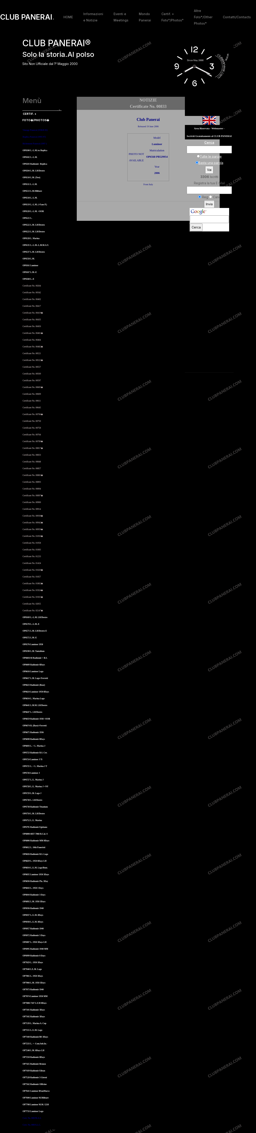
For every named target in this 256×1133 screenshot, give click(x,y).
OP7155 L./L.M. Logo (32, 1030)
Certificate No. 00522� (33, 360)
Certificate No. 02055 (32, 604)
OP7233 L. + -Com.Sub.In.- (35, 1044)
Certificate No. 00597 (32, 380)
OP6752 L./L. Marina (32, 820)
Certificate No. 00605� (33, 387)
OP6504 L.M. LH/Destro (34, 171)
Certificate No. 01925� (33, 597)
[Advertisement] (148, 212)
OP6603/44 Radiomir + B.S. (35, 658)
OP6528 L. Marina (31, 238)
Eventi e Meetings (121, 17)
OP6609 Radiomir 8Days (34, 665)
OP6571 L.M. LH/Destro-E (35, 631)
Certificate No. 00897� (33, 495)
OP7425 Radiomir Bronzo (34, 1064)
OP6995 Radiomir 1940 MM (35, 949)
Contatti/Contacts (237, 17)
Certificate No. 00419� (33, 313)
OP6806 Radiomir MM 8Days (36, 841)
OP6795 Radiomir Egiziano (35, 827)
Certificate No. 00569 (32, 374)
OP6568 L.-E (28, 279)
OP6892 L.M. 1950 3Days (34, 901)
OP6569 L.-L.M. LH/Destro (35, 617)
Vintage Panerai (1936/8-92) (35, 130)
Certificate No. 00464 (32, 340)
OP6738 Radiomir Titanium (35, 807)
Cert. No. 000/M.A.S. (32, 1118)
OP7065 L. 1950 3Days (33, 976)
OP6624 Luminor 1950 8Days (36, 692)
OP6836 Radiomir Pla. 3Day (35, 881)
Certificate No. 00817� (33, 448)
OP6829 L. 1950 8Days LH (35, 861)
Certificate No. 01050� (33, 536)
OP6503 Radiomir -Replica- (35, 164)
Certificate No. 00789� (33, 441)
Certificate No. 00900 (32, 502)
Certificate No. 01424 (32, 563)
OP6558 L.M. (29, 259)
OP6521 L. (27, 218)
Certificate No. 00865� (33, 475)
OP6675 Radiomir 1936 (33, 732)
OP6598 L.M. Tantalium (33, 651)
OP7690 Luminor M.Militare (36, 1098)
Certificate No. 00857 (32, 468)
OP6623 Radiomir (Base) (34, 685)
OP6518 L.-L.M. (30, 198)
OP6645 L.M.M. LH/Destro (35, 705)
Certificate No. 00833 (32, 455)
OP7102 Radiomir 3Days (34, 1016)
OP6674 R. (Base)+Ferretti (35, 726)
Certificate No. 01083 (32, 550)
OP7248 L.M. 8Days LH (33, 1050)
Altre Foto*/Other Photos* (203, 17)
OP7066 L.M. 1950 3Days (34, 983)
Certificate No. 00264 (32, 286)
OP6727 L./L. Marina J (33, 780)
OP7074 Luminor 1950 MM (35, 996)
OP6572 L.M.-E (30, 638)
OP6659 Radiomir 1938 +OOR (36, 719)
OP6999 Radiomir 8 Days (34, 956)
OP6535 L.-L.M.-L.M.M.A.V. (36, 245)
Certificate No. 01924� (33, 590)
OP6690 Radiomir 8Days (34, 739)
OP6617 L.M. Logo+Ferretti (35, 678)
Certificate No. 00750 (32, 421)
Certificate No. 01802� (33, 583)
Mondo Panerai (145, 17)
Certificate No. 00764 (32, 435)
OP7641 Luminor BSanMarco (36, 1091)
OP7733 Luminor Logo (33, 1111)
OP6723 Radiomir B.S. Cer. (35, 753)
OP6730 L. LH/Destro (32, 800)
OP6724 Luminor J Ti (32, 759)
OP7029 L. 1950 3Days (33, 962)
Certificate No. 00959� (33, 529)
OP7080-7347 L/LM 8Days (35, 1003)
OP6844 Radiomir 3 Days (34, 895)
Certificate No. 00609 (32, 394)
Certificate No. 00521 (32, 353)
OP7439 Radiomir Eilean (34, 1071)
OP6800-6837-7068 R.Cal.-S (35, 834)
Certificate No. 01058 (32, 543)
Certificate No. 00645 (32, 407)
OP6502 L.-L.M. (30, 157)
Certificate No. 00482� (33, 347)
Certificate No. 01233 (32, 556)
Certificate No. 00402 (32, 299)
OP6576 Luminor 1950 (33, 644)
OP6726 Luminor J (31, 773)
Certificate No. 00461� (33, 333)
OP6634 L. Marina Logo (33, 698)
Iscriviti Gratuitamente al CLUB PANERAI (209, 136)
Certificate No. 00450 (32, 326)
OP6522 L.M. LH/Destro (34, 225)
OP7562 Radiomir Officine (35, 1084)
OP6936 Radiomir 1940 (33, 908)
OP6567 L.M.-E (30, 272)
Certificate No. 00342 (32, 292)
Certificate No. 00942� (33, 523)
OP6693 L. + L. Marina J (34, 746)
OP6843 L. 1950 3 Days (33, 888)
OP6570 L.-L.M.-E (31, 624)
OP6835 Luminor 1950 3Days (36, 874)
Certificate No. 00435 (32, 319)
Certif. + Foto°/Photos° (172, 17)
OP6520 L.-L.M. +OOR (33, 211)
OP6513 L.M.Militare (32, 191)
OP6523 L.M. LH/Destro (34, 232)
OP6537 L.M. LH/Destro (34, 252)
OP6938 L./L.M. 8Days (33, 922)
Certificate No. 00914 (32, 509)
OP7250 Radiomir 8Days (34, 1057)
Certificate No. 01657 (32, 577)
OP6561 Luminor (30, 265)
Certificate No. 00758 (32, 428)
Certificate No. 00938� (33, 516)
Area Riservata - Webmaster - (209, 128)
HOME (68, 17)
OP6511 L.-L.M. (30, 184)
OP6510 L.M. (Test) (31, 177)
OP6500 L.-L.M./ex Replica (35, 150)
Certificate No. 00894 (32, 489)
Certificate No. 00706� (33, 414)
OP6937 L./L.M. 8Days (33, 915)
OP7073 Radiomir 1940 (33, 989)
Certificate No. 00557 (32, 367)
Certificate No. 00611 (32, 401)
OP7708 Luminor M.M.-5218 (36, 1104)
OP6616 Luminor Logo (33, 671)
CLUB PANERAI (27, 17)
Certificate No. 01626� (33, 570)
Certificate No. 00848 (32, 462)
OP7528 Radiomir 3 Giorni (35, 1077)
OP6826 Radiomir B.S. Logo (35, 854)
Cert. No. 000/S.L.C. (32, 1125)
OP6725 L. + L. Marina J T (35, 766)
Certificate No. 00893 (32, 482)
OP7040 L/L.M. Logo (32, 969)
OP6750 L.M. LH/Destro (34, 813)
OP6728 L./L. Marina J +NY (35, 786)
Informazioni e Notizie (93, 17)
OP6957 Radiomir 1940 (33, 929)
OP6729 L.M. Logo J (32, 793)
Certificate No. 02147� (33, 610)
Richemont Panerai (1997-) (35, 144)
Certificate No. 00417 (32, 306)
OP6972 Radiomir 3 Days (34, 935)
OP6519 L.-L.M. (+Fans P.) (35, 204)
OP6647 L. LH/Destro (32, 712)
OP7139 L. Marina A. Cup (34, 1023)
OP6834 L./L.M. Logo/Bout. (35, 868)
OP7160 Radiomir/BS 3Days (35, 1037)
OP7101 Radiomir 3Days (34, 1010)
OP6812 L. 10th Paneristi (34, 847)
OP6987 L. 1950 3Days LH (35, 942)
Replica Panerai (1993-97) (34, 137)
